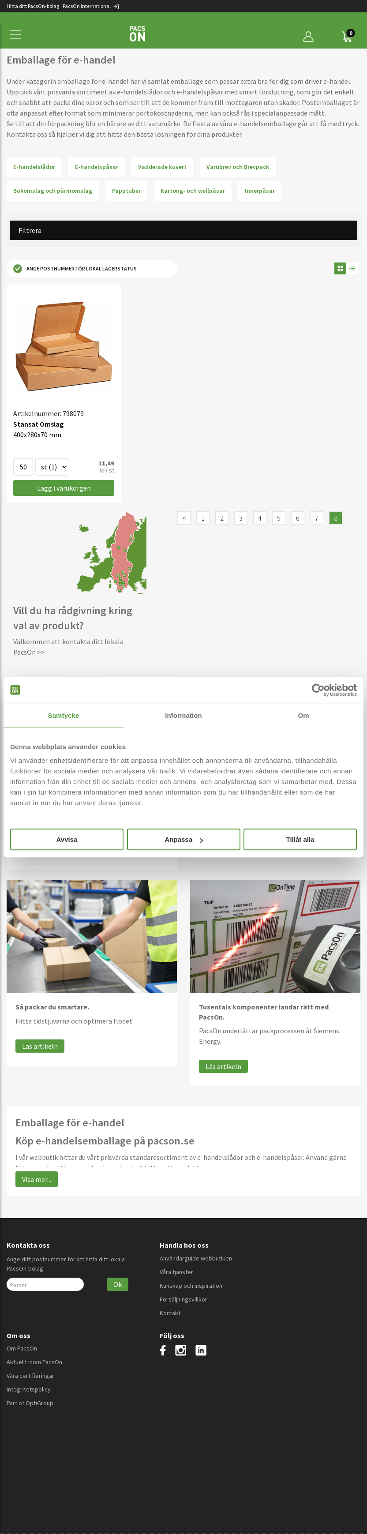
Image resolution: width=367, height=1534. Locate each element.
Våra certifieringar (30, 1376)
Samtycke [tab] (63, 715)
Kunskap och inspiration (191, 1286)
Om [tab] (303, 715)
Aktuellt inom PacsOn (34, 1362)
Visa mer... (36, 1179)
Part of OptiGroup (30, 1403)
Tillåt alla (300, 839)
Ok (117, 1284)
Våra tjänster (176, 1272)
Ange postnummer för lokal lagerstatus (75, 268)
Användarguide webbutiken (196, 1258)
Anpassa (184, 839)
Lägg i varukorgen (64, 488)
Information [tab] (183, 715)
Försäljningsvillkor (183, 1299)
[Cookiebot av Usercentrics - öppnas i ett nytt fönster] (318, 690)
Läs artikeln (40, 1046)
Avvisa (67, 839)
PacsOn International (91, 6)
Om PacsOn (22, 1348)
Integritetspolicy (29, 1389)
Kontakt (170, 1313)
